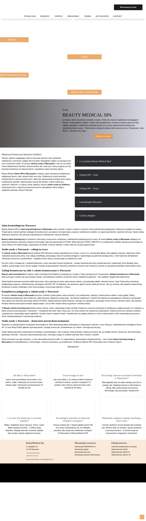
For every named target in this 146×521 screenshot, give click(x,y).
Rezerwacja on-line (128, 7)
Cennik (87, 16)
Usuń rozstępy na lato (73, 375)
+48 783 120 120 (32, 456)
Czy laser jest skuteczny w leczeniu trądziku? (24, 419)
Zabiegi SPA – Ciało (88, 175)
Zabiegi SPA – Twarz (89, 188)
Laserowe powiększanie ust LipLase (124, 447)
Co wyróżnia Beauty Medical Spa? (95, 161)
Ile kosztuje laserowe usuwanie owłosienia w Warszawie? (121, 376)
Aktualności (102, 16)
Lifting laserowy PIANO (119, 449)
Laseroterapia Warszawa (90, 202)
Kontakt (117, 16)
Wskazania (74, 16)
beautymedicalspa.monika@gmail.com (39, 459)
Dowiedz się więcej (103, 136)
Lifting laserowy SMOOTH (120, 452)
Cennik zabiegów (87, 215)
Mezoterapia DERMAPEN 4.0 (85, 447)
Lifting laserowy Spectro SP (121, 455)
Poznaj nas (30, 16)
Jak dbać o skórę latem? (24, 375)
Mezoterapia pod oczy (82, 452)
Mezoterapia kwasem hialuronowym (87, 455)
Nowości (45, 16)
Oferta (59, 16)
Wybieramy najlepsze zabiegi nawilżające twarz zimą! (122, 419)
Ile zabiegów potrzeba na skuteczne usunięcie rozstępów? (73, 419)
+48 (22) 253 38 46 (33, 453)
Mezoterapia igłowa (82, 449)
